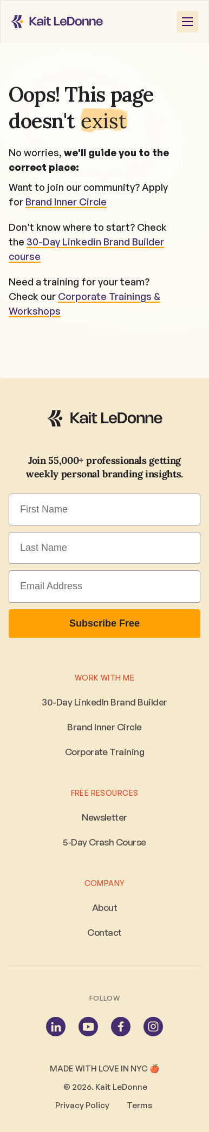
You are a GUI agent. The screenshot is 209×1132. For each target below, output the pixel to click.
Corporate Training (105, 751)
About (104, 907)
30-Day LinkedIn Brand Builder (104, 702)
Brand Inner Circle (66, 202)
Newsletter (104, 817)
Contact (104, 932)
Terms (140, 1105)
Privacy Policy (82, 1105)
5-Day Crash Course (104, 842)
